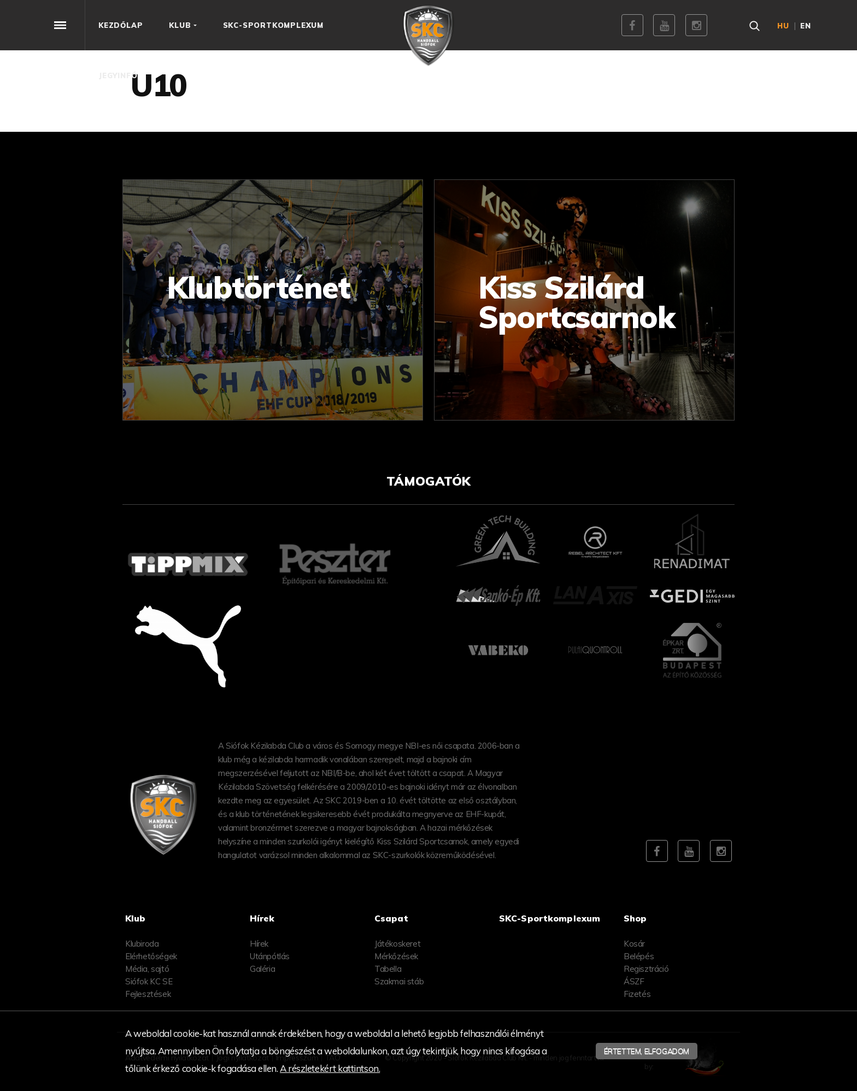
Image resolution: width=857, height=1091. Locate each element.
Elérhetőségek (151, 956)
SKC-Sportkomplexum (549, 918)
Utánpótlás (270, 956)
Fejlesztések (148, 994)
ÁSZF (634, 981)
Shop (635, 918)
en (805, 25)
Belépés (639, 956)
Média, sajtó (147, 969)
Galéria (262, 969)
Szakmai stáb (399, 981)
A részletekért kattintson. (330, 1068)
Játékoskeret (397, 943)
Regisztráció (646, 969)
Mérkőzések (396, 956)
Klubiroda (142, 943)
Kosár (634, 943)
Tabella (387, 969)
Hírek (259, 943)
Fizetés (637, 994)
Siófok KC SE (148, 981)
